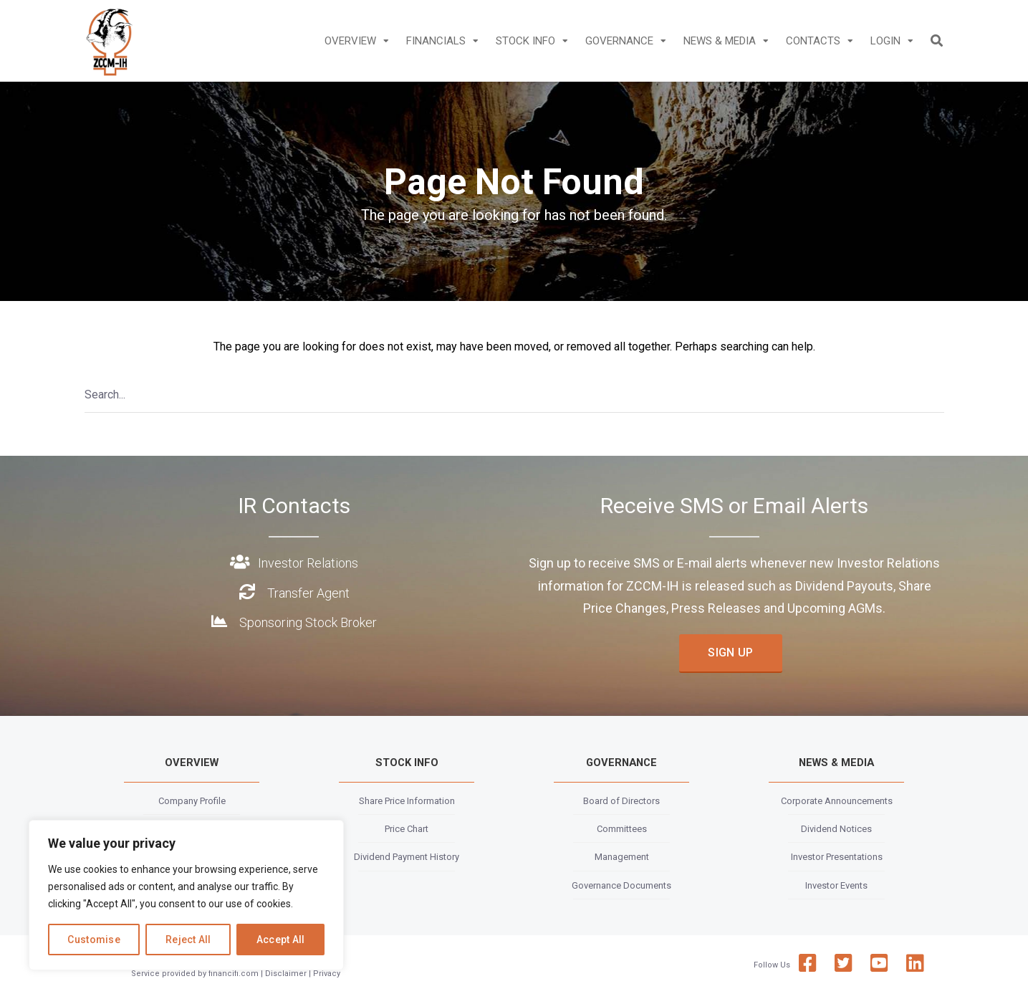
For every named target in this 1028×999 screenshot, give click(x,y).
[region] (186, 895)
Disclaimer (286, 973)
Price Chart (406, 828)
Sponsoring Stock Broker (308, 622)
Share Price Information (407, 800)
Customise (93, 939)
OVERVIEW (350, 40)
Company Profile (192, 800)
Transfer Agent (308, 593)
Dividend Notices (836, 828)
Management (622, 856)
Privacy (326, 973)
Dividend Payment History (406, 856)
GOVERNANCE (619, 40)
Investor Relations (308, 562)
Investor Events (836, 885)
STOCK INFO (525, 40)
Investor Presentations (837, 856)
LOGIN (885, 40)
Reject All (188, 939)
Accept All (280, 939)
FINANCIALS (436, 40)
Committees (622, 828)
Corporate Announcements (837, 800)
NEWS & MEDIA (719, 40)
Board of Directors (621, 800)
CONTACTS (813, 40)
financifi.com (233, 973)
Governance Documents (621, 885)
